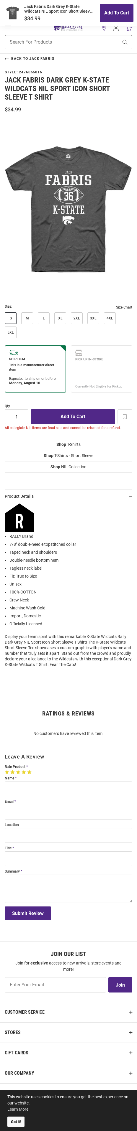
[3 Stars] (19, 772)
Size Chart (124, 307)
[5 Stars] (30, 772)
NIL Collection (68, 466)
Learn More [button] (17, 1109)
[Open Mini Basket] (128, 28)
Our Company (19, 1073)
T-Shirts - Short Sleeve (68, 455)
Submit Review (28, 913)
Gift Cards (16, 1053)
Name (9, 778)
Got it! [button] (16, 1122)
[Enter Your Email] (55, 984)
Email (9, 802)
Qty (7, 406)
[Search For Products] (54, 42)
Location (12, 825)
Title (8, 848)
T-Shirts (68, 444)
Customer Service (25, 1012)
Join (120, 985)
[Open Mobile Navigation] (8, 28)
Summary (12, 871)
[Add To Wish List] (125, 416)
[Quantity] (16, 416)
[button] (104, 28)
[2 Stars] (13, 772)
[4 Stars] (24, 772)
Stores (13, 1032)
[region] (68, 587)
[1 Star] (7, 772)
